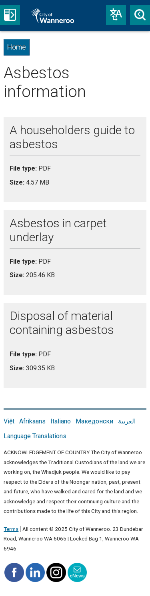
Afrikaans (32, 421)
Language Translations (35, 436)
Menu (10, 15)
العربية (127, 421)
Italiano (60, 421)
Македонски (94, 421)
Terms (11, 529)
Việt (9, 421)
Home (16, 47)
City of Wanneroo (62, 16)
